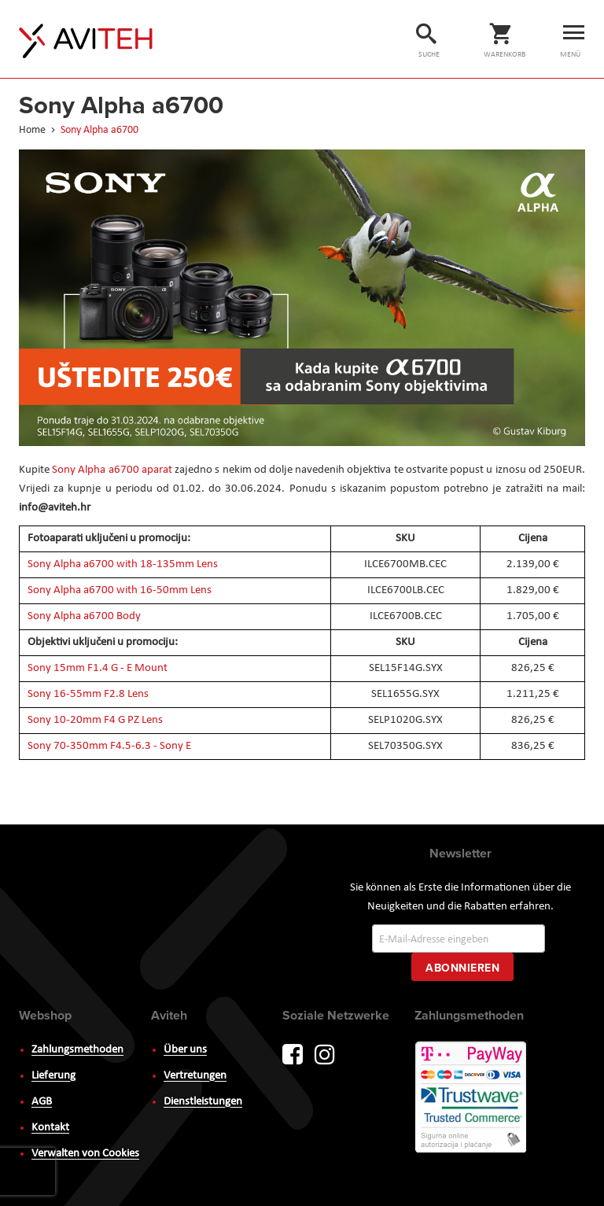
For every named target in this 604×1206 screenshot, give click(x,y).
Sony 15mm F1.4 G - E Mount (98, 668)
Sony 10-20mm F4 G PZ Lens (95, 720)
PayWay (471, 1098)
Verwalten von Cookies (85, 1154)
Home (33, 130)
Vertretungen (195, 1076)
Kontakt (50, 1128)
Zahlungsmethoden (77, 1050)
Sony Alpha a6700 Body (84, 616)
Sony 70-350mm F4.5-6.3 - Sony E (109, 746)
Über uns (185, 1050)
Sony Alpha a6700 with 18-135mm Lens (123, 564)
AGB (41, 1102)
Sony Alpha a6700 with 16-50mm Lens (120, 590)
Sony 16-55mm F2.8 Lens (88, 694)
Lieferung (53, 1076)
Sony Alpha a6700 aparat (112, 470)
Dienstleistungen (203, 1102)
